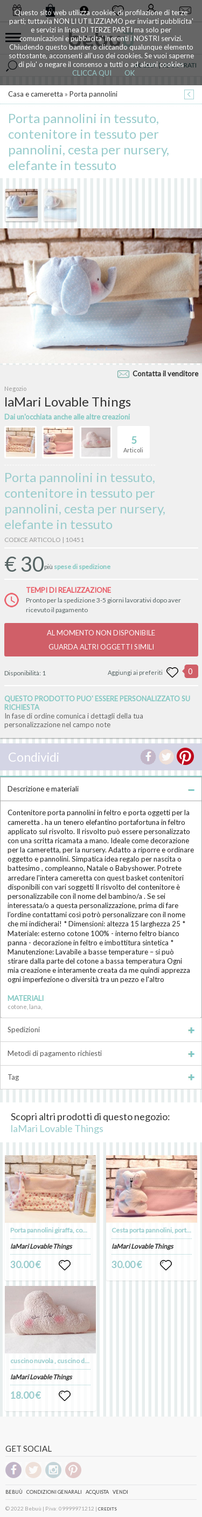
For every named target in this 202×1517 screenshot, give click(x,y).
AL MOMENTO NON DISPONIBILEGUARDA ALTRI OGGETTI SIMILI (101, 639)
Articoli (133, 440)
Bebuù (14, 1492)
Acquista (97, 1492)
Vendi (120, 1492)
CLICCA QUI (92, 73)
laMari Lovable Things (57, 1128)
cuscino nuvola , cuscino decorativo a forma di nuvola (86, 1361)
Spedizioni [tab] (101, 1029)
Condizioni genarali (54, 1492)
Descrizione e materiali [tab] (101, 788)
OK (129, 73)
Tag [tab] (101, 1077)
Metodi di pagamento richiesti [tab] (101, 1053)
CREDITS (107, 1509)
